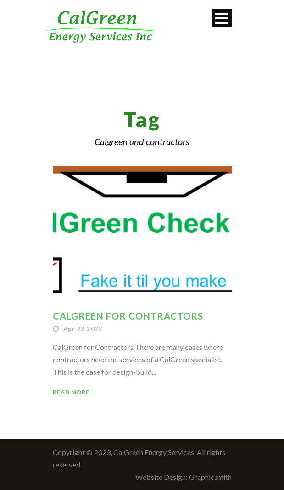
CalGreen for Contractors (128, 315)
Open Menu (222, 18)
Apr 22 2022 (83, 328)
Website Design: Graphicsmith (183, 477)
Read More (71, 392)
